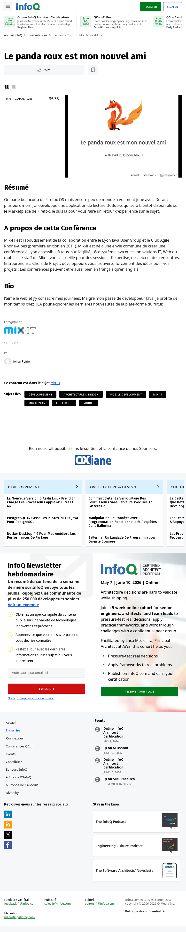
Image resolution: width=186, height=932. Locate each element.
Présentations (38, 34)
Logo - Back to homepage (29, 5)
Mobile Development (127, 393)
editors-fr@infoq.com (99, 909)
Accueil (12, 726)
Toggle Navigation (9, 6)
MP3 (9, 98)
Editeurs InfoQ (17, 773)
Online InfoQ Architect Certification (113, 736)
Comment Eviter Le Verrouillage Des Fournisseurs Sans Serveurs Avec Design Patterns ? (121, 504)
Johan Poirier (23, 360)
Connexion (15, 741)
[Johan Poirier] (8, 360)
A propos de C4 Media (23, 788)
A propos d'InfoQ (19, 780)
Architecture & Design (82, 393)
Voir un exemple (23, 607)
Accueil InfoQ (14, 34)
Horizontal (14, 86)
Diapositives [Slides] (24, 98)
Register (149, 5)
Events (11, 757)
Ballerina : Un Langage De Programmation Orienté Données (122, 541)
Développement (41, 393)
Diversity (13, 796)
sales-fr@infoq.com (58, 909)
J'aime (19, 69)
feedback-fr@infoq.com (21, 909)
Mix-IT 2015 (37, 401)
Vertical (8, 86)
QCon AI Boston (115, 751)
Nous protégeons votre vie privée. (31, 701)
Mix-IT (56, 382)
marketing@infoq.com (20, 922)
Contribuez (15, 765)
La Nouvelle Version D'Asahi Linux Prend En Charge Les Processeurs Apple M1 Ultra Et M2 (42, 504)
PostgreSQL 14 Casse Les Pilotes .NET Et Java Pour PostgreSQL (43, 522)
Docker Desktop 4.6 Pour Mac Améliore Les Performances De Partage (42, 538)
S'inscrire (14, 733)
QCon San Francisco (119, 782)
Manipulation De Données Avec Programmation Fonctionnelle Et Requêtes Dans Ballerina (123, 524)
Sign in (171, 5)
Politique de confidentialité (144, 916)
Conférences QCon (20, 749)
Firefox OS (65, 401)
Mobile (89, 401)
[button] (46, 691)
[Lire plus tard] (36, 69)
